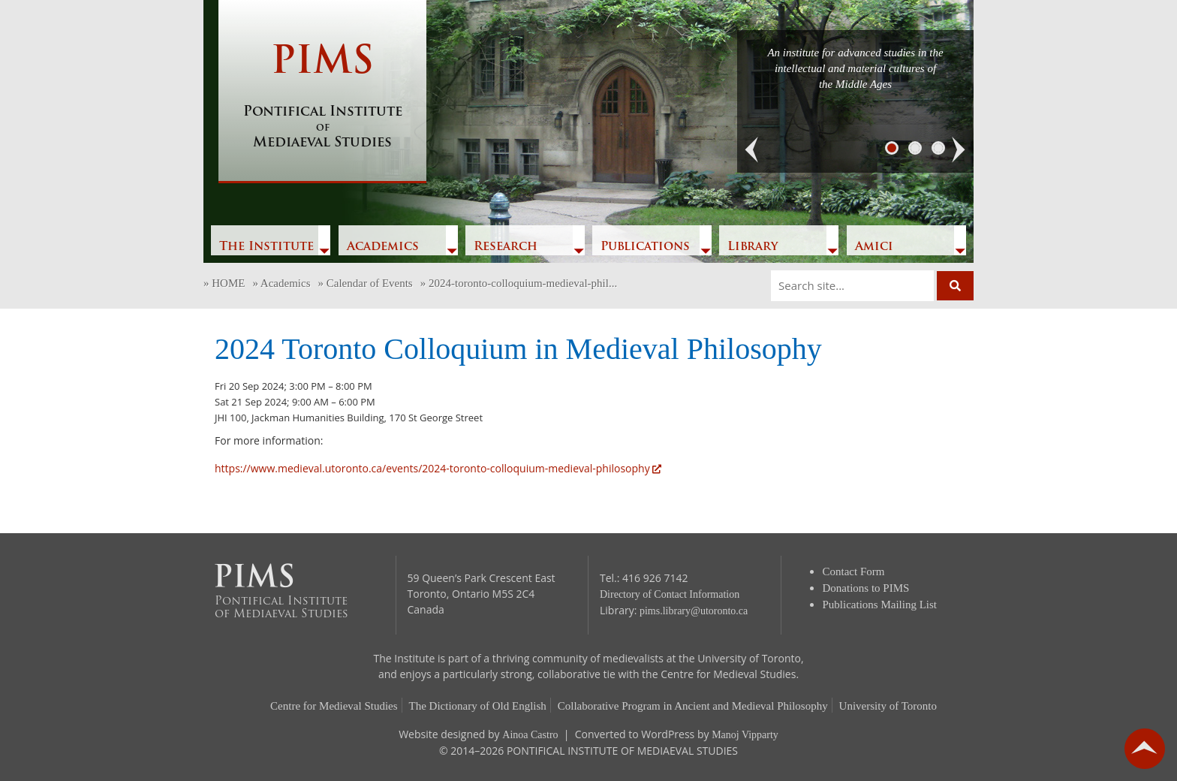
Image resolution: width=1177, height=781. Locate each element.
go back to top (1144, 748)
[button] (752, 150)
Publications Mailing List (880, 605)
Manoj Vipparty (745, 734)
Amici (874, 247)
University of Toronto (888, 706)
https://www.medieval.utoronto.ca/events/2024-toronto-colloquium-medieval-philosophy (438, 468)
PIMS (322, 97)
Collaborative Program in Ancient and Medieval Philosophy (693, 706)
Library (752, 247)
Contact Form (854, 571)
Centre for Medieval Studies (334, 706)
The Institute (266, 247)
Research (505, 247)
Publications (645, 247)
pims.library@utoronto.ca (694, 611)
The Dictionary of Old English (477, 706)
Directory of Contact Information (669, 594)
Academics (383, 247)
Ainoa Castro (530, 734)
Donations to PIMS (866, 588)
